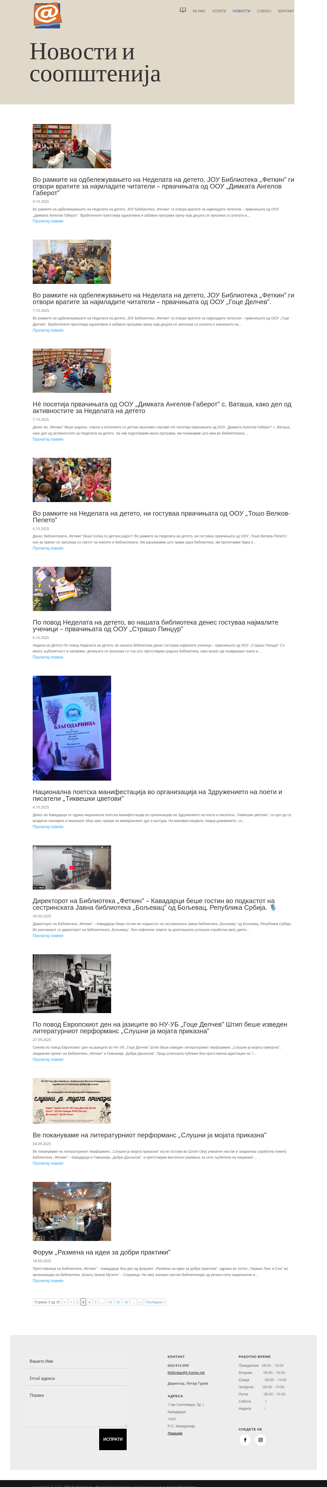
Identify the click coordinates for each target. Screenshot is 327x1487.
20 (118, 1302)
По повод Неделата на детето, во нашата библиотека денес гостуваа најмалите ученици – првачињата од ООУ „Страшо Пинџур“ (155, 625)
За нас (199, 11)
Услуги (219, 11)
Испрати (113, 1439)
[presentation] (55, 1438)
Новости (241, 11)
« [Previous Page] (65, 1302)
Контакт (286, 11)
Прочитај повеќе (48, 221)
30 (126, 1302)
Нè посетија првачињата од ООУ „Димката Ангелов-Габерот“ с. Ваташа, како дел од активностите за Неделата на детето (162, 407)
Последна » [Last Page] (155, 1302)
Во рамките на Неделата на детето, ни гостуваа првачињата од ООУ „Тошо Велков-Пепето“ (161, 516)
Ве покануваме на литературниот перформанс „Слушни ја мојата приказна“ (149, 1134)
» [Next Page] (140, 1302)
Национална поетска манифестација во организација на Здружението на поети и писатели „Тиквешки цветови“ (157, 795)
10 (110, 1302)
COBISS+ (264, 11)
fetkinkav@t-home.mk (186, 1372)
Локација (175, 1433)
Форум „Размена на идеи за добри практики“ (101, 1252)
